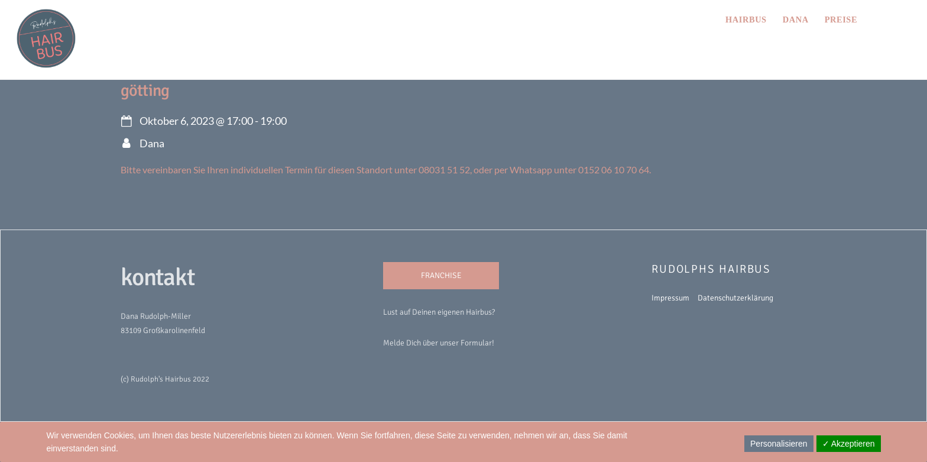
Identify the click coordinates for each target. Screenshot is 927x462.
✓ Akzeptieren (848, 443)
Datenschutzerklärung (735, 298)
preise (841, 19)
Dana (796, 19)
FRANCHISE (441, 275)
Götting (145, 90)
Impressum (670, 298)
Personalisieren (779, 443)
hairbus (746, 19)
